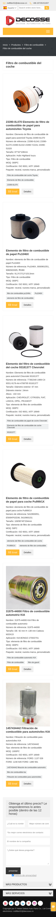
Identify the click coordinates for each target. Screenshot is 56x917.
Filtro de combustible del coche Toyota (22, 175)
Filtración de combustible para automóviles (24, 777)
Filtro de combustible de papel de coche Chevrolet (27, 421)
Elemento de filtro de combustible (20, 180)
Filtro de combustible (34, 45)
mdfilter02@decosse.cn (17, 3)
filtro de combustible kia (16, 772)
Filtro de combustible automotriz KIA (21, 658)
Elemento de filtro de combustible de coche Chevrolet (24, 426)
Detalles (27, 191)
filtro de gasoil (33, 662)
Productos (16, 45)
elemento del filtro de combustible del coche (24, 541)
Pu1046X (38, 293)
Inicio (5, 45)
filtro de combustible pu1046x (18, 293)
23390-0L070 (12, 185)
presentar (13, 871)
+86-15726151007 (41, 3)
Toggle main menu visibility (48, 30)
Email (12, 191)
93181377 (11, 432)
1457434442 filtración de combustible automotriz (26, 767)
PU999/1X (11, 546)
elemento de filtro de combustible (20, 298)
